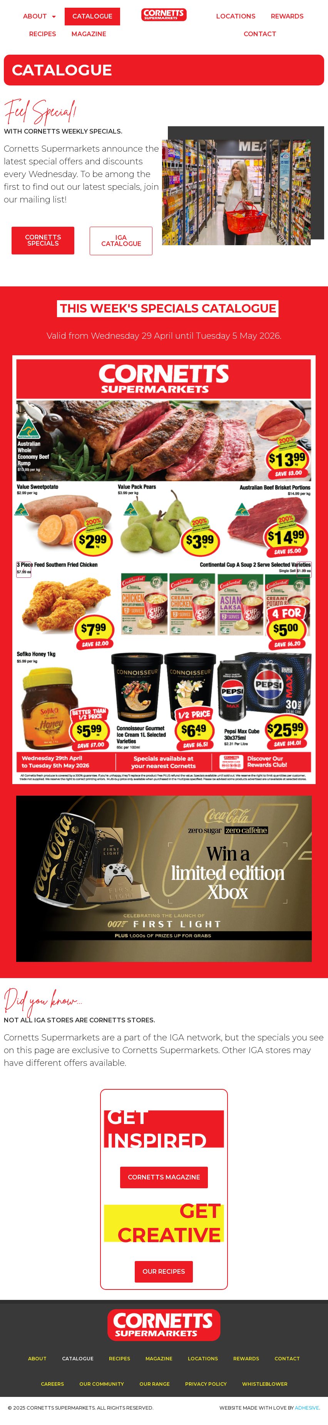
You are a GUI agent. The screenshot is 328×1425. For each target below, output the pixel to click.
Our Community (101, 1384)
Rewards (287, 16)
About (40, 16)
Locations (236, 16)
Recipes (42, 34)
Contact (260, 34)
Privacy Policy (206, 1384)
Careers (52, 1384)
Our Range (154, 1384)
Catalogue (92, 16)
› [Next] (304, 569)
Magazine (89, 34)
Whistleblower (265, 1384)
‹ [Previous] (24, 569)
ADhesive (307, 1408)
